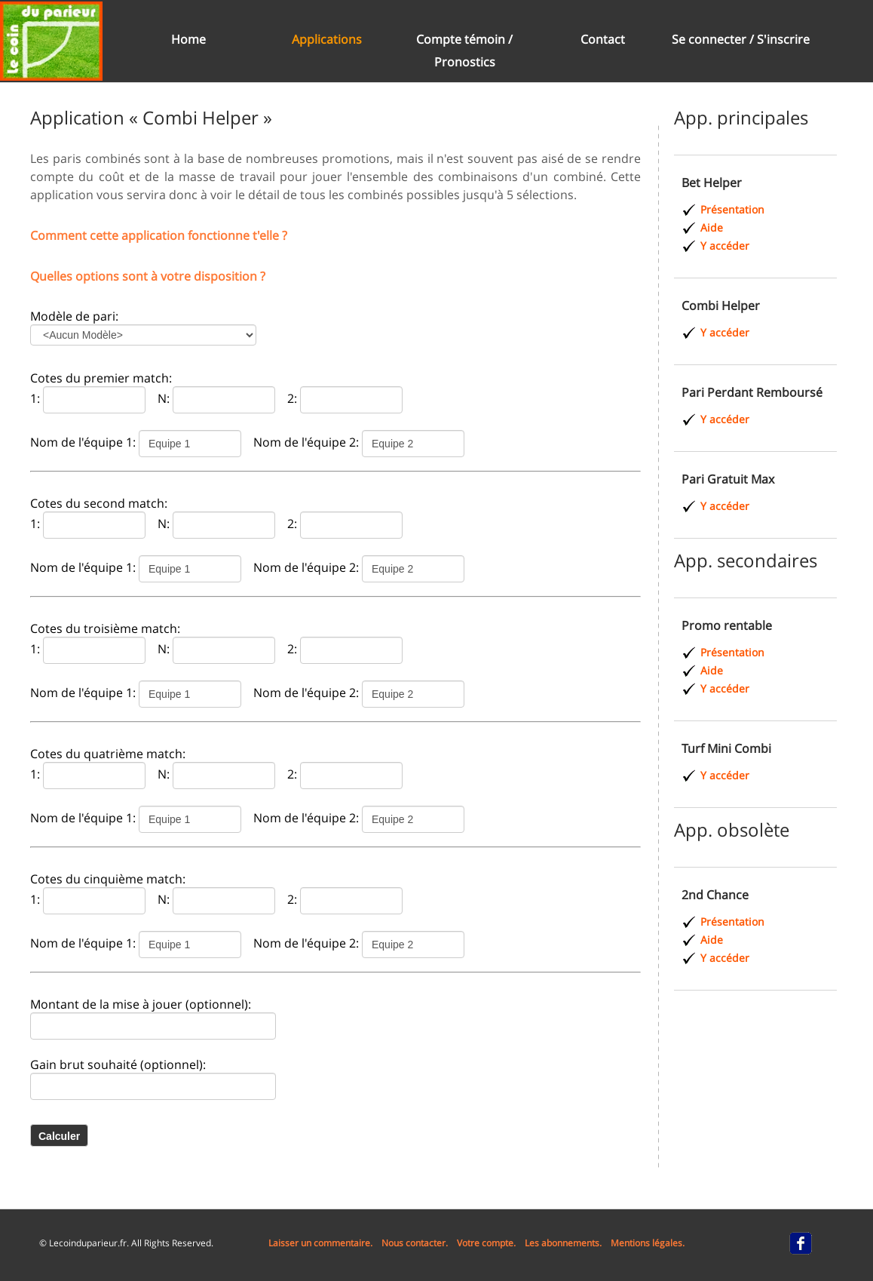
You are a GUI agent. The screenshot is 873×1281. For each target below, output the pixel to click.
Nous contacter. (414, 1242)
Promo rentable (727, 625)
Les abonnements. (563, 1242)
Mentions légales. (648, 1242)
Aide (711, 227)
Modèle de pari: (74, 316)
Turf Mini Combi (726, 748)
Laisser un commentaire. (320, 1242)
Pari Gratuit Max (728, 479)
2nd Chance (715, 894)
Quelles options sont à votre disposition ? (147, 276)
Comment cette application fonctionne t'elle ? (158, 235)
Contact (602, 39)
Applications (327, 39)
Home (188, 39)
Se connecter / (714, 39)
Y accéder (724, 245)
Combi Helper (721, 305)
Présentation (732, 209)
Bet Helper (712, 182)
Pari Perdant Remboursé (752, 392)
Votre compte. (486, 1242)
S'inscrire (783, 39)
